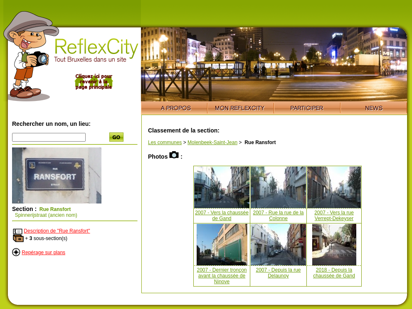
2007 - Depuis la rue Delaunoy (278, 273)
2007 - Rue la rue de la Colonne (278, 215)
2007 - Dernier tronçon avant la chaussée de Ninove (222, 275)
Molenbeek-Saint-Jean (212, 142)
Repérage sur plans (43, 252)
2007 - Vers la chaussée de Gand (222, 215)
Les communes (165, 142)
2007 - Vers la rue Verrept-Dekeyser (334, 215)
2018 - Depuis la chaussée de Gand (334, 273)
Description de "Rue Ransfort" (57, 231)
